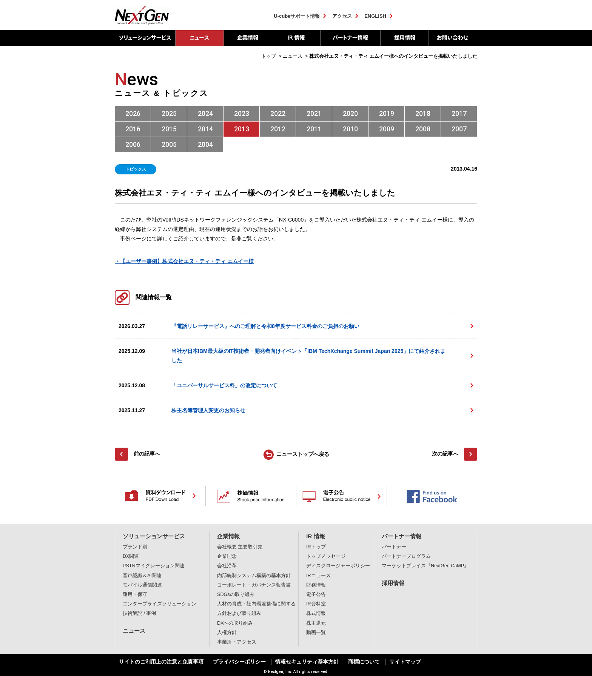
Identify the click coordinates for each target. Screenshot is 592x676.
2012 (277, 129)
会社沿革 (227, 565)
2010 (350, 129)
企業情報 (248, 38)
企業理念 (227, 556)
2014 (205, 129)
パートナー (394, 547)
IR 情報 (296, 38)
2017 (459, 113)
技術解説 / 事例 (139, 613)
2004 (205, 144)
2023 (241, 113)
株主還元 (316, 623)
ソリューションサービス (145, 38)
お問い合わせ (453, 38)
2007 (459, 129)
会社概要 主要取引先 (240, 547)
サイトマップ (405, 662)
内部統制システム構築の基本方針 (254, 575)
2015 (169, 129)
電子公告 (316, 594)
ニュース (134, 630)
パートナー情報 (350, 38)
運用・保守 (135, 594)
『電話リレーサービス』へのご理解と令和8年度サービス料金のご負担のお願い (265, 326)
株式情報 (316, 613)
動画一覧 (316, 632)
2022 (277, 113)
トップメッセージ (325, 556)
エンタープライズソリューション (159, 604)
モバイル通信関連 (142, 585)
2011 (314, 129)
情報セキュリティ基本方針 (307, 662)
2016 (132, 129)
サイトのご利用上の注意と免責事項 (161, 662)
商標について (364, 662)
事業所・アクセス (236, 642)
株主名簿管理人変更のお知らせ (208, 410)
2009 (386, 129)
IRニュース (318, 575)
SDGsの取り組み (235, 594)
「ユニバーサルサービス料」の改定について (224, 385)
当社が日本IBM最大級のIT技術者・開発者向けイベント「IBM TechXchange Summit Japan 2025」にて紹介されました (308, 355)
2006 (132, 144)
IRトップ (316, 547)
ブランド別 (135, 547)
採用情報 (404, 38)
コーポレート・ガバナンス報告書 (254, 585)
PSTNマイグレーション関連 (154, 565)
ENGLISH (375, 16)
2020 (350, 113)
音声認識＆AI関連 (142, 575)
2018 (422, 113)
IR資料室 (316, 604)
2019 (386, 113)
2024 (205, 113)
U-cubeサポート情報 (297, 16)
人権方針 (227, 632)
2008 (422, 129)
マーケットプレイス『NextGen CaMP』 (425, 565)
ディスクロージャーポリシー (338, 565)
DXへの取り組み (235, 623)
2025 (169, 113)
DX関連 (131, 556)
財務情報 (316, 585)
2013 (241, 129)
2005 (169, 144)
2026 (132, 113)
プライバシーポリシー (239, 662)
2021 (314, 113)
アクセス (342, 16)
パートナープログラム (406, 556)
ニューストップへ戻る (302, 454)
